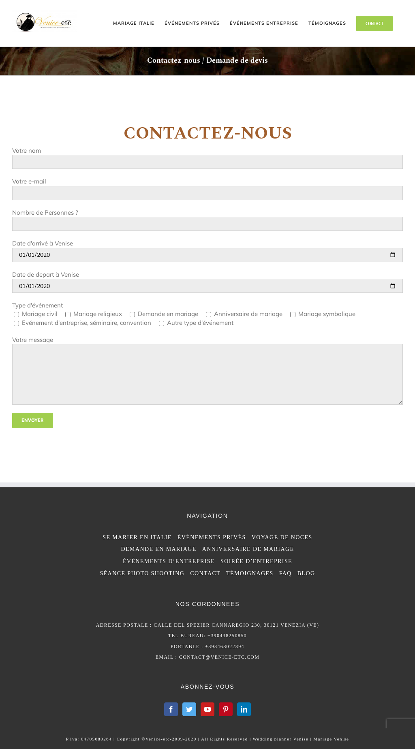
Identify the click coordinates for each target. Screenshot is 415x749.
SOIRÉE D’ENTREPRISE (256, 561)
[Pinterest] (226, 709)
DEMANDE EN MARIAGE (159, 549)
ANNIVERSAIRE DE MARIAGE (248, 549)
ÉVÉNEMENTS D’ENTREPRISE (169, 561)
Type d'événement (37, 305)
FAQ (285, 573)
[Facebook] (171, 709)
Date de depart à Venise (45, 274)
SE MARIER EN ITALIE (137, 537)
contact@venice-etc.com (219, 657)
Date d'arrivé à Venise (42, 243)
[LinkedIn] (244, 709)
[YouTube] (207, 709)
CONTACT (205, 573)
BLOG (306, 573)
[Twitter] (189, 709)
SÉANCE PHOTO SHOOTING (142, 573)
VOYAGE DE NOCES (282, 537)
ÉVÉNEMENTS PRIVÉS (212, 537)
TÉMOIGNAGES (250, 573)
